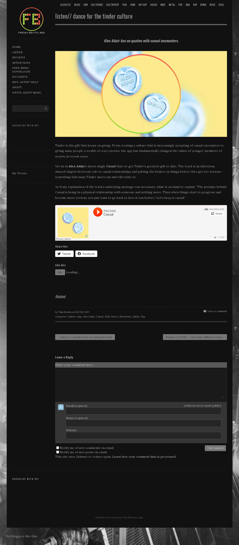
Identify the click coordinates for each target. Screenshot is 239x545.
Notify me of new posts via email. (83, 452)
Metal (172, 4)
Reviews (18, 57)
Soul (221, 4)
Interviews (21, 62)
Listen (17, 52)
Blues (77, 4)
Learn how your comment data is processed (143, 457)
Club (107, 316)
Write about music (27, 92)
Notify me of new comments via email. (87, 447)
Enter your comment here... (75, 365)
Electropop (112, 4)
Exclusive (20, 76)
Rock (212, 4)
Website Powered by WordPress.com (119, 517)
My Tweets (19, 173)
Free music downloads (21, 69)
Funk (132, 4)
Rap (195, 4)
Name (77, 418)
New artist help (25, 82)
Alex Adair (88, 316)
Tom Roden (65, 312)
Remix (203, 4)
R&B (188, 4)
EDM (86, 4)
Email (76, 406)
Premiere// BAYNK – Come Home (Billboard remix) (195, 337)
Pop (180, 4)
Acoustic (65, 4)
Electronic (97, 4)
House (153, 4)
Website (71, 430)
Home (16, 46)
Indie (162, 4)
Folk (124, 4)
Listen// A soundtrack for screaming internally (85, 337)
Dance (114, 316)
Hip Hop (143, 4)
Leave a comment (217, 311)
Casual (99, 316)
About (17, 87)
